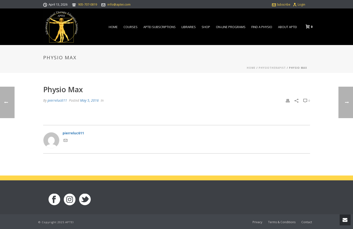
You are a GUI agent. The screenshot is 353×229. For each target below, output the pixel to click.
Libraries (188, 27)
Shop (206, 27)
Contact (306, 222)
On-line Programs (231, 27)
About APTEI (287, 27)
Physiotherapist (272, 67)
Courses (130, 27)
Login (299, 4)
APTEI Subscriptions (159, 27)
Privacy (257, 222)
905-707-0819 (87, 4)
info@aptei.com (119, 4)
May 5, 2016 (89, 100)
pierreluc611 (57, 100)
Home (113, 27)
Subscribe (281, 4)
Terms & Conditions (282, 222)
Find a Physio (261, 27)
